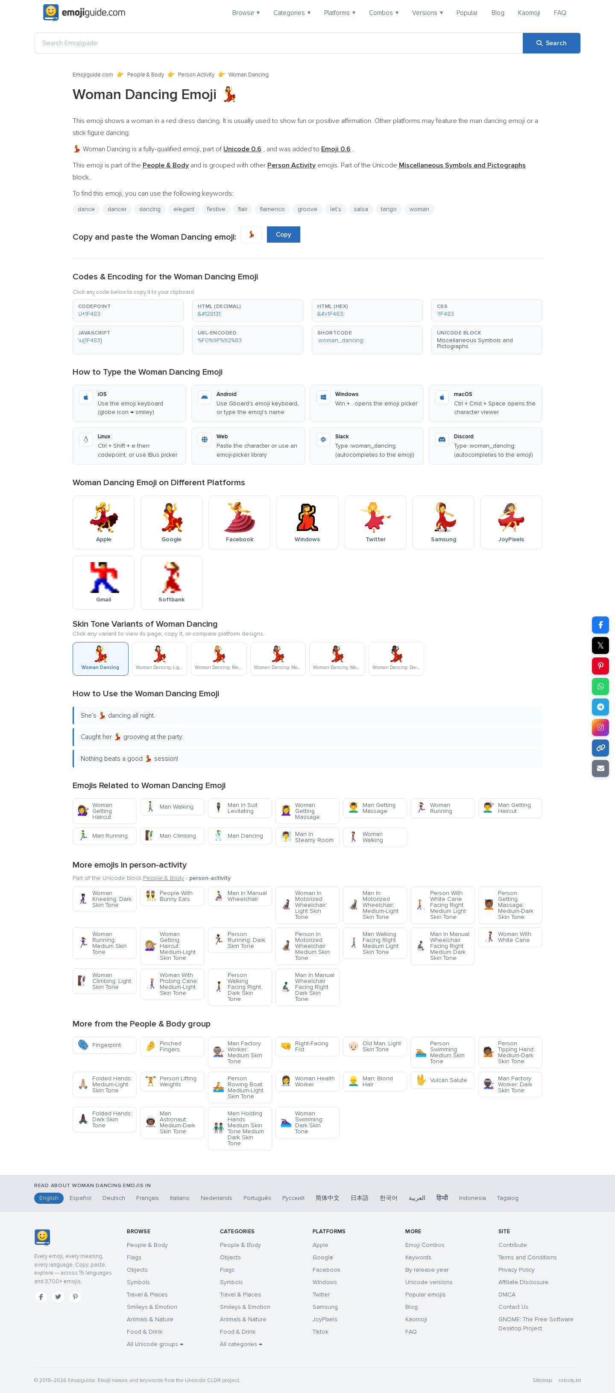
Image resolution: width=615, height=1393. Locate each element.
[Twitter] (58, 1297)
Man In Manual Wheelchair (240, 896)
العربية (417, 1198)
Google (323, 1257)
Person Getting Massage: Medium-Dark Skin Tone (508, 905)
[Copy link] (600, 748)
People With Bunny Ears (169, 896)
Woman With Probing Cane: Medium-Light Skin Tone (171, 984)
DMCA (506, 1294)
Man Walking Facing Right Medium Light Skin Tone (373, 943)
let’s (335, 209)
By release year (426, 1269)
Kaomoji (529, 13)
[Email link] (600, 768)
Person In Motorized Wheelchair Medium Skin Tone (305, 946)
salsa (361, 209)
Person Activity (196, 74)
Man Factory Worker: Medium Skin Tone (237, 1052)
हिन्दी (442, 1198)
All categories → (241, 1344)
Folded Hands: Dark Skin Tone (104, 1119)
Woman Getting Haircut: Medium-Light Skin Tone (170, 946)
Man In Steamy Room (307, 837)
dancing (150, 209)
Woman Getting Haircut (94, 811)
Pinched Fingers (163, 1046)
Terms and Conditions (527, 1257)
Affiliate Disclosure (523, 1282)
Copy (283, 234)
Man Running (102, 836)
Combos (383, 13)
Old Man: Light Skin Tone (374, 1046)
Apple (320, 1245)
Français (147, 1198)
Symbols (138, 1282)
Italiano (180, 1198)
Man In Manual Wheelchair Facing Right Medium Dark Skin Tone (442, 946)
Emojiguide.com (93, 74)
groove (307, 209)
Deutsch (113, 1198)
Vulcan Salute (441, 1080)
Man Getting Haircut (507, 808)
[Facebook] (41, 1297)
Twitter (321, 1294)
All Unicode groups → (155, 1344)
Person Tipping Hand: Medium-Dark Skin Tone (509, 1052)
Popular (467, 13)
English (49, 1198)
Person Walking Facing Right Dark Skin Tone (237, 987)
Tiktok (320, 1331)
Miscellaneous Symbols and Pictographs (475, 343)
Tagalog (507, 1198)
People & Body (145, 74)
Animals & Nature (150, 1319)
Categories (291, 13)
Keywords (418, 1257)
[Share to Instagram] (600, 727)
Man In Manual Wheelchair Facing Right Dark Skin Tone (307, 987)
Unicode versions (429, 1282)
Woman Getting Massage (300, 811)
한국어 (389, 1198)
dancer (117, 209)
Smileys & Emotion (152, 1307)
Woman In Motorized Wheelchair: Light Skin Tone (303, 905)
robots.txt (570, 1380)
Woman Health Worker (307, 1081)
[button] (128, 310)
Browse (246, 13)
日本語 (360, 1198)
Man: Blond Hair (370, 1081)
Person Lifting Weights (170, 1081)
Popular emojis (425, 1294)
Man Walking (169, 806)
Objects (137, 1269)
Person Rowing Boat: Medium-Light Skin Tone (238, 1087)
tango (389, 209)
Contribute (512, 1245)
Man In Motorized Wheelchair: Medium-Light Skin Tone (373, 905)
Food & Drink (144, 1331)
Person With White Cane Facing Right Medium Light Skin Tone (440, 905)
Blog (498, 13)
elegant (183, 209)
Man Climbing (170, 836)
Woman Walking (365, 837)
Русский (293, 1198)
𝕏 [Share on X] (600, 645)
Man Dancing (238, 836)
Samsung (325, 1307)
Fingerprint (99, 1045)
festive (216, 209)
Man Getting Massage (371, 808)
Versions (427, 13)
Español (80, 1198)
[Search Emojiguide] (279, 43)
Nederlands (216, 1198)
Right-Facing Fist (304, 1046)
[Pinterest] (75, 1297)
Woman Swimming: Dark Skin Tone (301, 1122)
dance (86, 209)
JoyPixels (325, 1319)
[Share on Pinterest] (600, 666)
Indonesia (472, 1198)
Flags (134, 1257)
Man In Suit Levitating (235, 808)
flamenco (272, 209)
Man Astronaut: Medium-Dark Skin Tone (170, 1122)
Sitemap (542, 1380)
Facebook (326, 1269)
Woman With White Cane (507, 937)
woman (419, 209)
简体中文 (328, 1198)
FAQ (560, 13)
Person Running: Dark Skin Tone (239, 940)
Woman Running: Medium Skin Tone (102, 943)
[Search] (551, 43)
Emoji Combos (425, 1245)
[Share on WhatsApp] (600, 686)
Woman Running (433, 808)
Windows (325, 1282)
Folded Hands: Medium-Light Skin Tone (104, 1084)
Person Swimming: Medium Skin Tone (440, 1052)
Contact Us (513, 1307)
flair (242, 209)
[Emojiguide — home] (84, 12)
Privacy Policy (516, 1269)
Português (257, 1198)
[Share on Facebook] (600, 624)
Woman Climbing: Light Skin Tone (104, 981)
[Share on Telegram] (600, 707)
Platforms (339, 13)
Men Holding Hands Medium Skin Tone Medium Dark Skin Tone (238, 1128)
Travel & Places (147, 1294)
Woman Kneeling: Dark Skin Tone (104, 899)
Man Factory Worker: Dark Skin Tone (507, 1084)
